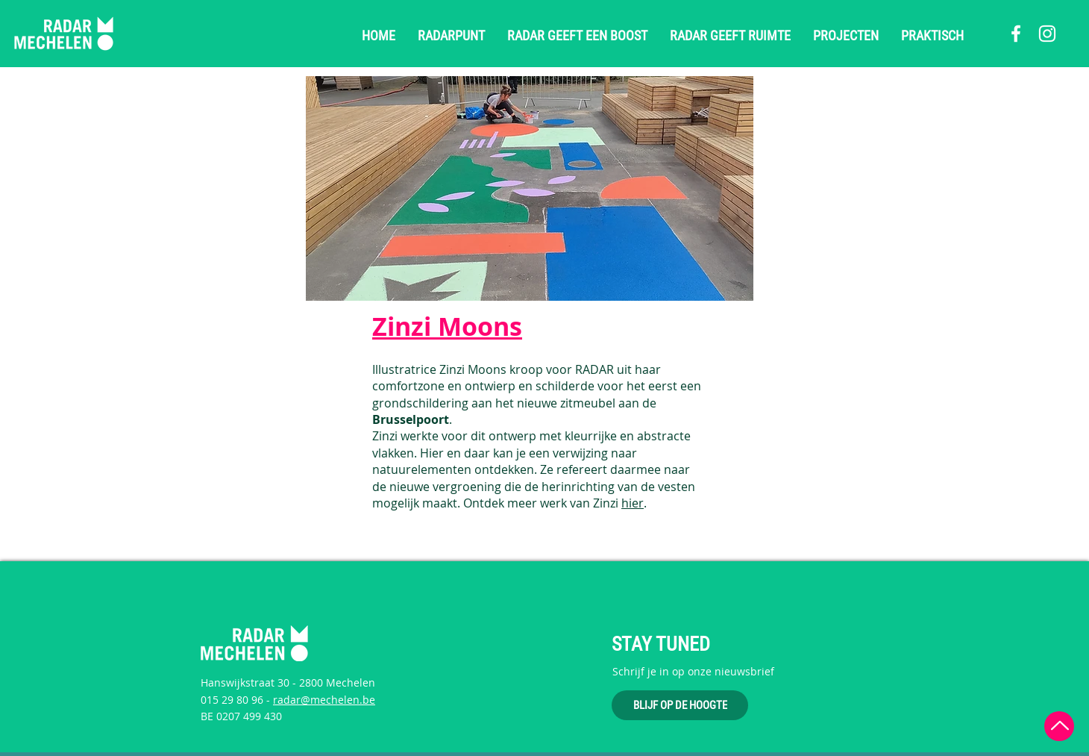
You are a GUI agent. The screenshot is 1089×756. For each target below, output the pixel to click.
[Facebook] (1016, 33)
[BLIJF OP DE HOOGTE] (680, 705)
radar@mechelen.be (324, 700)
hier (632, 503)
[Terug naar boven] (1059, 726)
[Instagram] (1047, 33)
